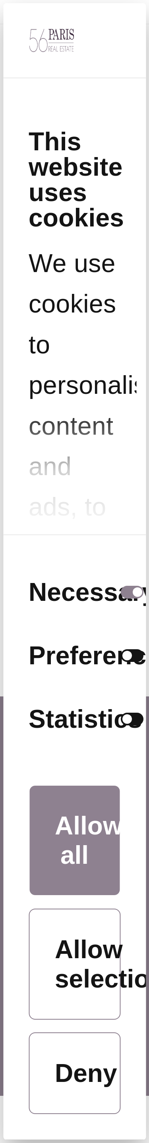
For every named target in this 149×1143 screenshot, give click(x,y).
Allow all (87, 840)
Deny (86, 1073)
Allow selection (87, 964)
